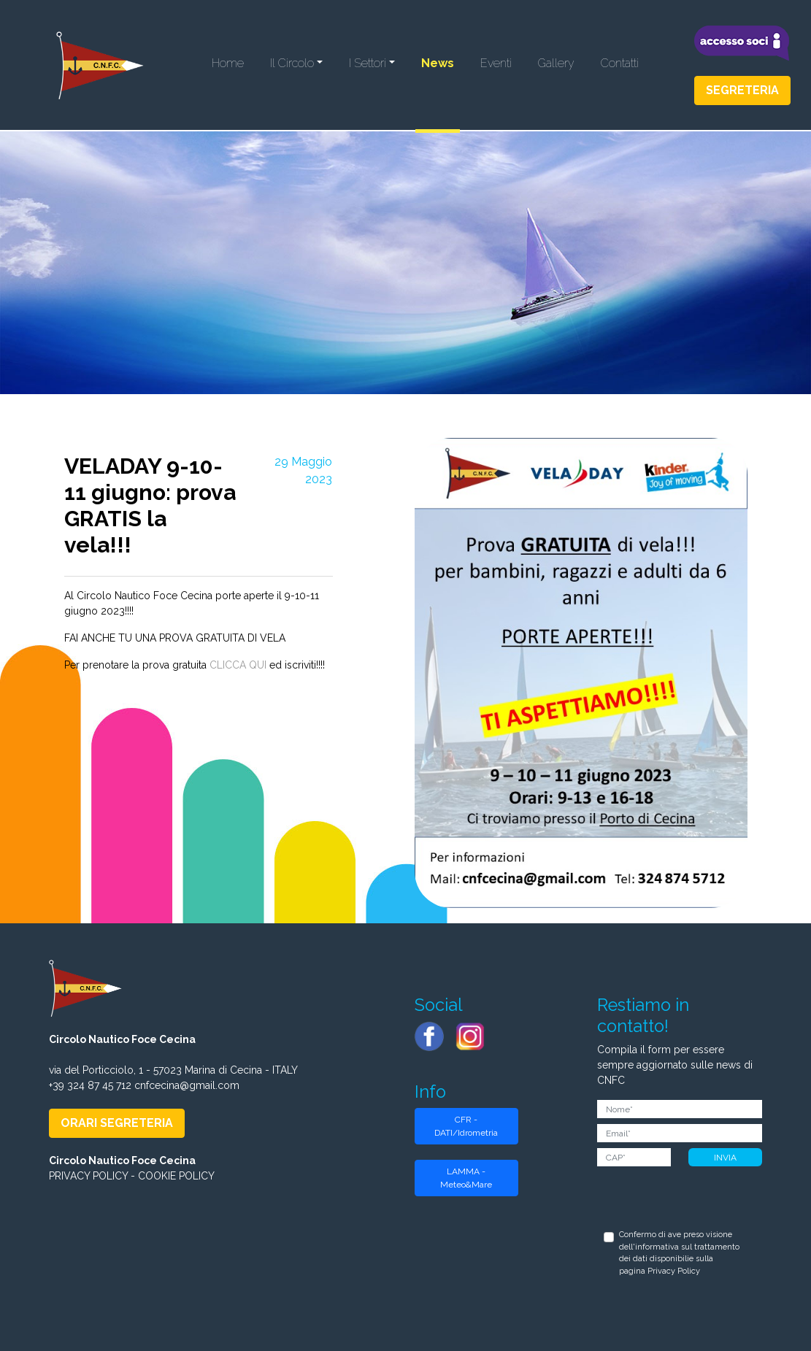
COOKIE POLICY (176, 1176)
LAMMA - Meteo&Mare (466, 1178)
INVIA (725, 1157)
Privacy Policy (673, 1271)
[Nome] (679, 1109)
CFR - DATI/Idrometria (466, 1126)
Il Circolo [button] (292, 63)
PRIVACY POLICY (88, 1176)
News (437, 63)
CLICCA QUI (238, 665)
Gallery (556, 63)
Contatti (620, 63)
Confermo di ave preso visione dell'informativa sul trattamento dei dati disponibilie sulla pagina (679, 1253)
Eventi (496, 63)
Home (228, 63)
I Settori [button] (367, 63)
